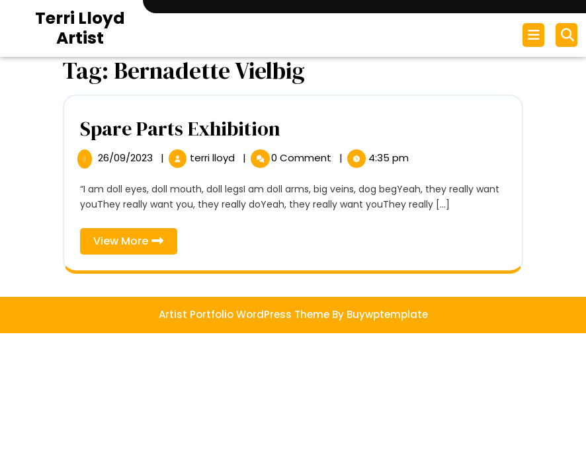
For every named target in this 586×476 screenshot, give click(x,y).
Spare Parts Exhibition (180, 128)
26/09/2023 (126, 158)
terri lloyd (213, 158)
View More (135, 244)
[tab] (535, 35)
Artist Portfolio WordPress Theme (244, 314)
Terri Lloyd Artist (80, 28)
